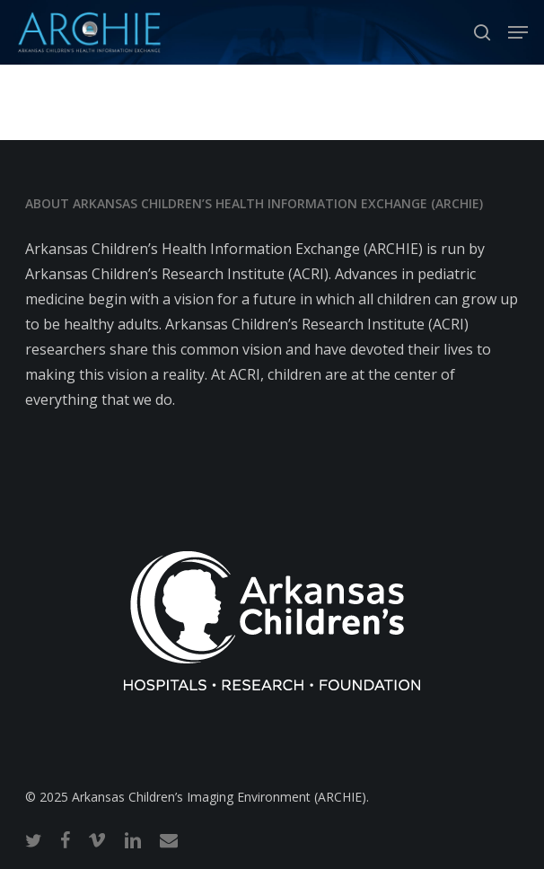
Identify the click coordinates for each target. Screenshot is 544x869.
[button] (518, 32)
